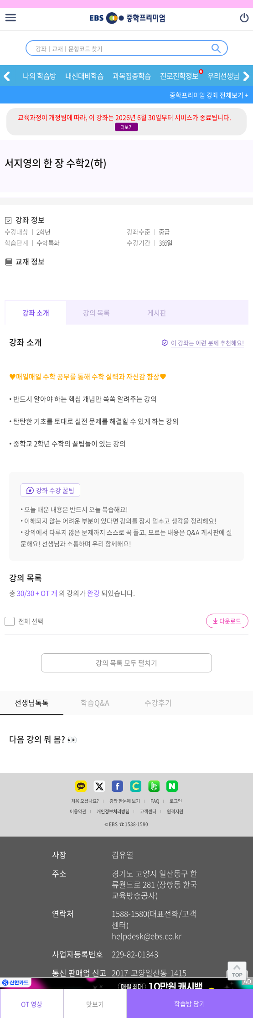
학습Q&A (95, 702)
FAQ (154, 801)
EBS (96, 18)
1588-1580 (129, 913)
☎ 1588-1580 (133, 824)
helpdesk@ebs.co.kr (146, 935)
